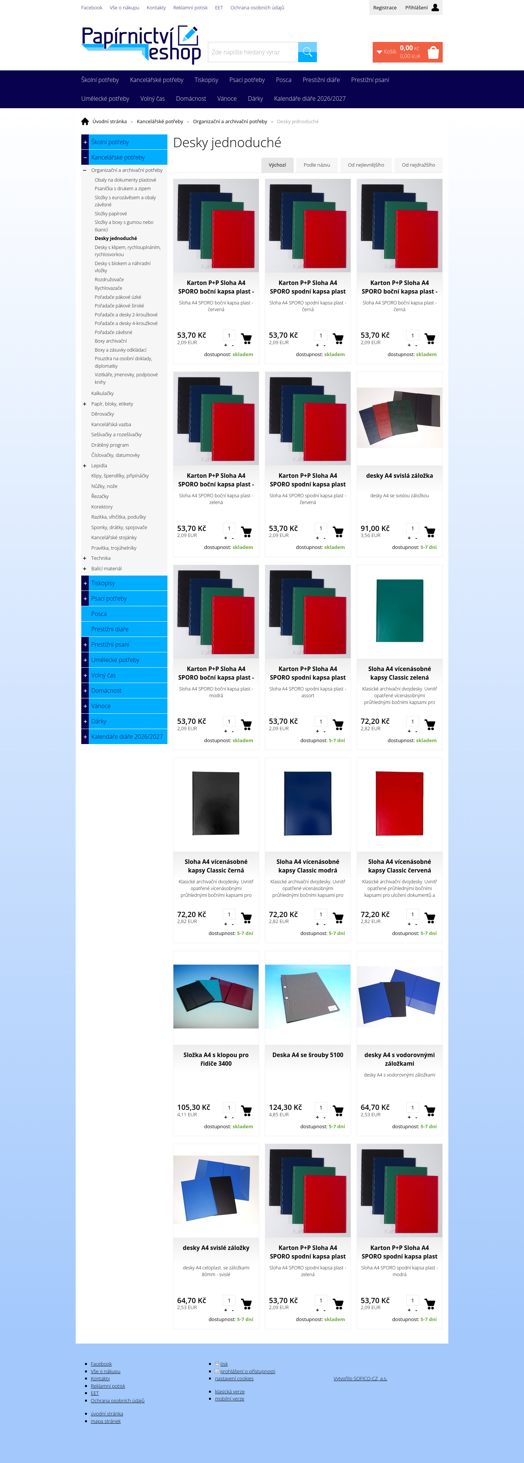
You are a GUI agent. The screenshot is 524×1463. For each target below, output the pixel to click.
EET (219, 7)
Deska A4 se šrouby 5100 (307, 1055)
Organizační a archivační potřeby (230, 121)
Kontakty (156, 7)
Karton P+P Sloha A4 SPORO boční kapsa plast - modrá (216, 673)
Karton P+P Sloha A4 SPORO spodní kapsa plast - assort (308, 673)
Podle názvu (317, 164)
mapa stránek (106, 1421)
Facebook (91, 7)
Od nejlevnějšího (366, 164)
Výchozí (277, 164)
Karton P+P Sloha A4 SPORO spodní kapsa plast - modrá (400, 1252)
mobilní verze (229, 1398)
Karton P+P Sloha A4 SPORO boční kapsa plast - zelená (216, 480)
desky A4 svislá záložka (399, 475)
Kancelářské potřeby (160, 121)
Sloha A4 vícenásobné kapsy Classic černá (216, 866)
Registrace (385, 7)
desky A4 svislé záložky (216, 1248)
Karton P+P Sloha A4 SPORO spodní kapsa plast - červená (308, 480)
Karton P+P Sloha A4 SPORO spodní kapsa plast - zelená (308, 1252)
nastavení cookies (234, 1378)
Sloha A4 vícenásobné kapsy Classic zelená (399, 673)
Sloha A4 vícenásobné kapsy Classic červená (399, 866)
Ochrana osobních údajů (257, 7)
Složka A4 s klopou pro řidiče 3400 (216, 1059)
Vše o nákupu (124, 7)
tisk (224, 1363)
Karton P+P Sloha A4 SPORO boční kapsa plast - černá (399, 287)
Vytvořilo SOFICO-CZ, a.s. (360, 1378)
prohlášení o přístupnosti (248, 1371)
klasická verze (230, 1391)
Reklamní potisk (190, 7)
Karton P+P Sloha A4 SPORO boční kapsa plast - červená (216, 287)
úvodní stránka (107, 1413)
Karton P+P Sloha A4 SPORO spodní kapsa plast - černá (308, 287)
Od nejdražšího (418, 164)
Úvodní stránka (110, 121)
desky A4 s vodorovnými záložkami (399, 1059)
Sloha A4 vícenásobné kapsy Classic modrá (307, 866)
